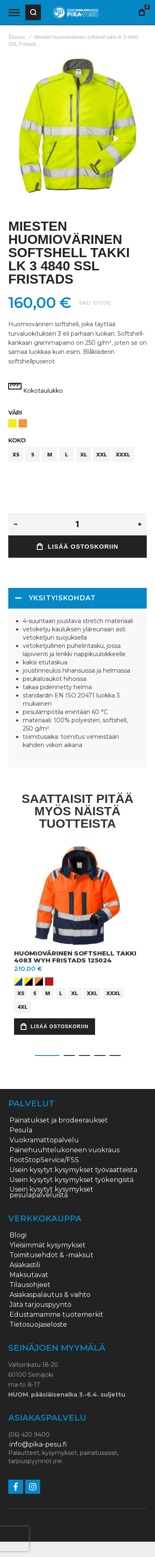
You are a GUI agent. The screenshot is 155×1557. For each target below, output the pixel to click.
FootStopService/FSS (44, 1160)
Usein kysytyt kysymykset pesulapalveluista (51, 1192)
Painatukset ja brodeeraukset (59, 1120)
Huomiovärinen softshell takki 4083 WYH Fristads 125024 (75, 956)
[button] (47, 1055)
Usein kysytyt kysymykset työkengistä (72, 1180)
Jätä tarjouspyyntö (41, 1305)
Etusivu (17, 37)
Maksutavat (29, 1275)
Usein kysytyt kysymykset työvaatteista (73, 1170)
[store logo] (75, 13)
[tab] (77, 598)
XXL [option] (101, 454)
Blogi (18, 1235)
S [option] (32, 454)
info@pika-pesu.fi (38, 1444)
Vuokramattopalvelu (44, 1140)
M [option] (49, 454)
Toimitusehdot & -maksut (51, 1255)
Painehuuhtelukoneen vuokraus (64, 1150)
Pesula (21, 1130)
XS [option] (15, 454)
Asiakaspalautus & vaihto (50, 1295)
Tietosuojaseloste (38, 1324)
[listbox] (77, 424)
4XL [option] (22, 1006)
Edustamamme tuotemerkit (56, 1314)
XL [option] (83, 454)
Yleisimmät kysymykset (48, 1245)
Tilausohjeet (30, 1285)
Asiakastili (25, 1265)
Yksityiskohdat (62, 598)
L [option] (66, 454)
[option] (12, 423)
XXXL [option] (123, 454)
